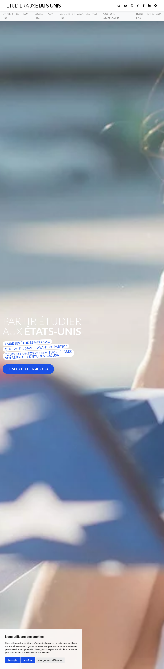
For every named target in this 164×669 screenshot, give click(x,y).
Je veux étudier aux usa (28, 369)
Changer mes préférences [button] (50, 660)
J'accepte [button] (12, 660)
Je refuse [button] (28, 660)
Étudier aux (33, 5)
